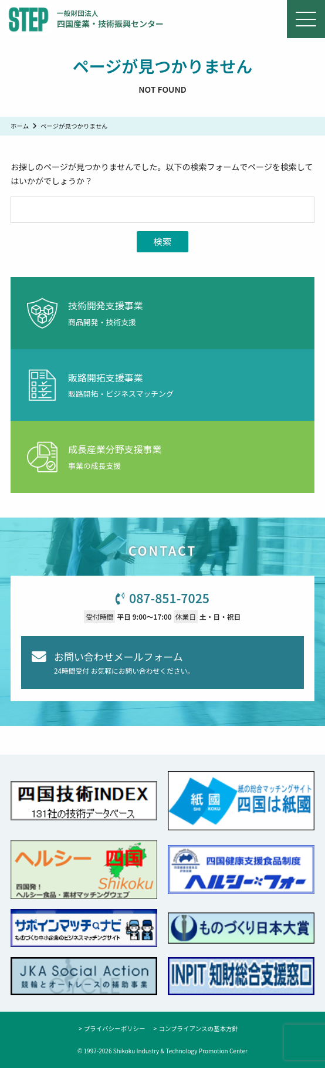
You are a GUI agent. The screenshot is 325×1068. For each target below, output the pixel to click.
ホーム (20, 125)
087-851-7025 (169, 598)
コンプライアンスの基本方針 (198, 1028)
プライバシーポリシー (114, 1028)
